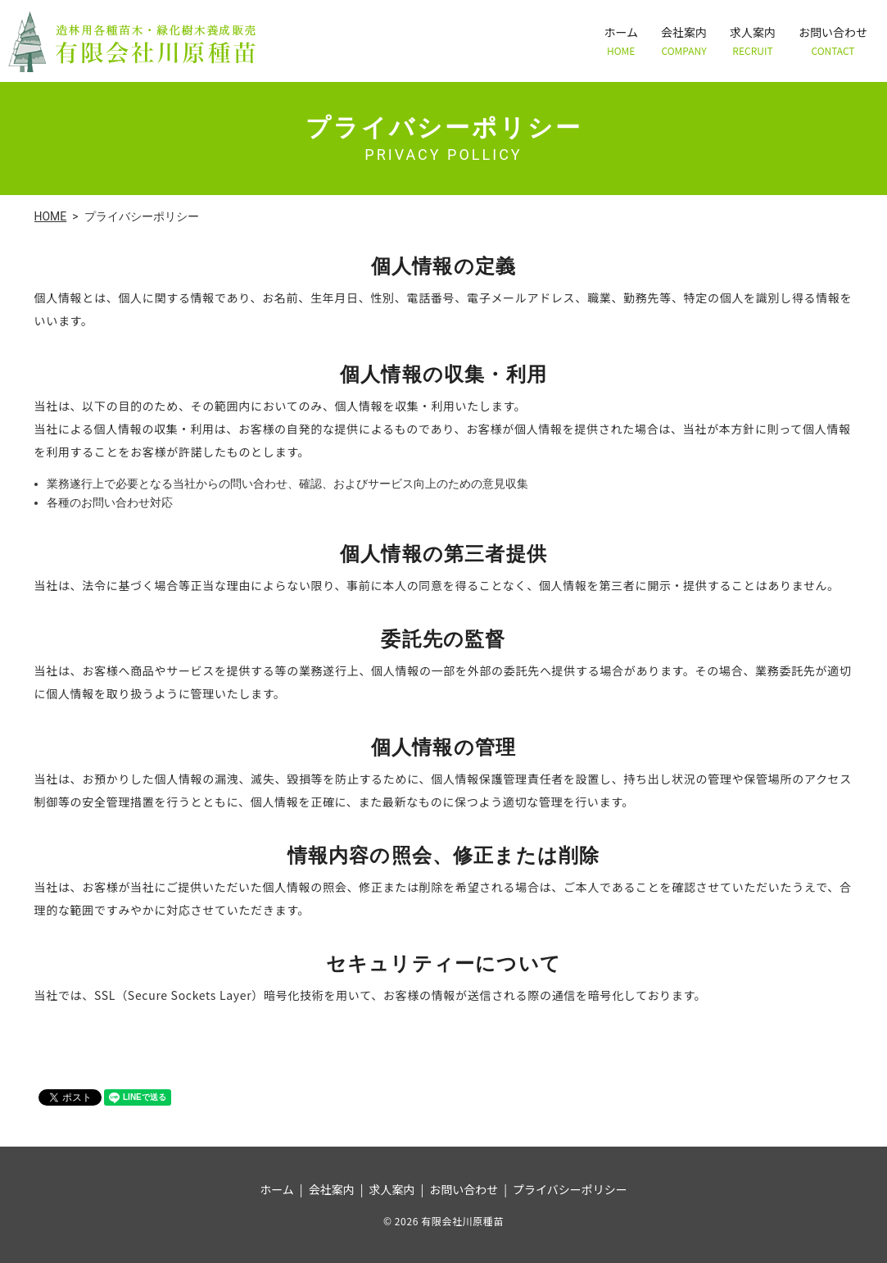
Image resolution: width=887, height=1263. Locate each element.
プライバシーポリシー (570, 1189)
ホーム (621, 40)
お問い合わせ (833, 40)
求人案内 (753, 40)
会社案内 (684, 40)
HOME (50, 216)
